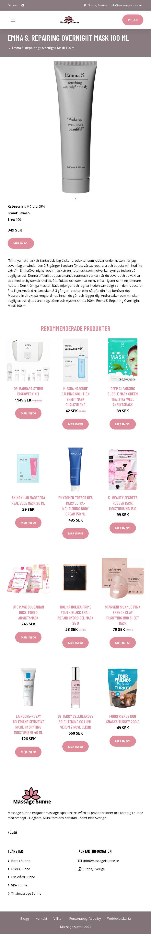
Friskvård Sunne (23, 877)
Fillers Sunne (20, 869)
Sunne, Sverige (97, 5)
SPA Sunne (19, 885)
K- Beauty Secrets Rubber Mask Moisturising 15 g (122, 503)
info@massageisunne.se (126, 5)
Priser (133, 20)
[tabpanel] (75, 127)
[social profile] (23, 5)
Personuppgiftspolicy (85, 918)
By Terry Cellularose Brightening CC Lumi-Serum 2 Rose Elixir (75, 721)
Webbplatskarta (119, 918)
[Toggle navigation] (13, 20)
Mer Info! (20, 243)
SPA (42, 206)
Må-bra (32, 206)
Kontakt (41, 918)
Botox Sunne (20, 861)
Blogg (24, 918)
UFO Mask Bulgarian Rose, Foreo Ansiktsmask (28, 612)
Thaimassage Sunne (26, 893)
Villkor (58, 918)
